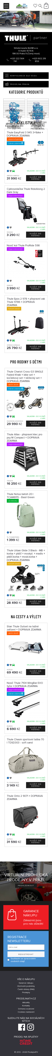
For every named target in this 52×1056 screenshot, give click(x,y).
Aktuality (26, 1002)
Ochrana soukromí (26, 1009)
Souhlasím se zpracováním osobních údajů (21, 960)
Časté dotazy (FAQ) (26, 989)
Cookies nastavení (26, 1012)
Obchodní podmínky (26, 986)
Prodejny (26, 992)
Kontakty (26, 1005)
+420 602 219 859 (39, 60)
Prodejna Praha (16, 84)
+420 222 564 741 (17, 60)
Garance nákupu (26, 983)
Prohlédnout (26, 886)
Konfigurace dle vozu (20, 75)
